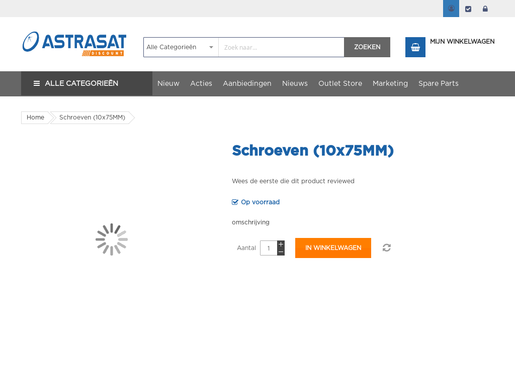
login (485, 8)
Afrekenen (468, 8)
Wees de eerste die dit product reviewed (293, 181)
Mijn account (451, 8)
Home (35, 117)
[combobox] (244, 47)
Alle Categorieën (81, 83)
